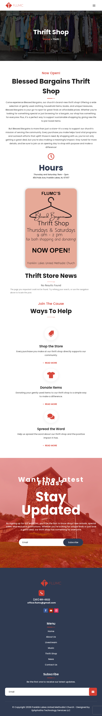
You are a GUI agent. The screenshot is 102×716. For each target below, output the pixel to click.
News (51, 659)
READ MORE (51, 362)
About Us (51, 637)
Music (51, 648)
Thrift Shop (51, 654)
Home (51, 631)
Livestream (51, 643)
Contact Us (51, 665)
